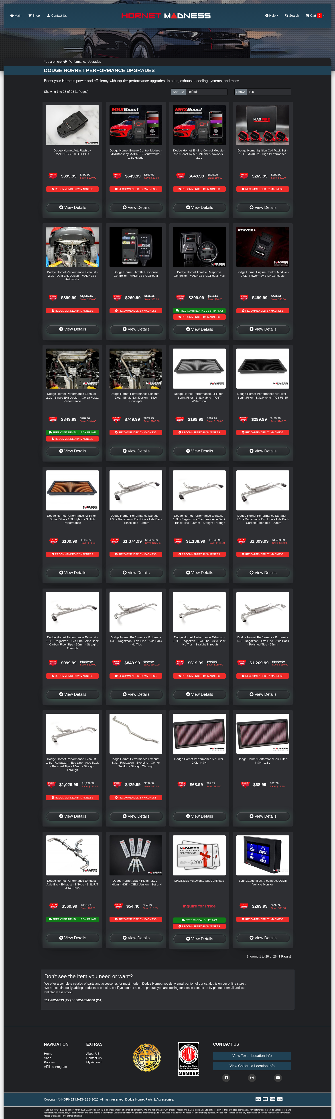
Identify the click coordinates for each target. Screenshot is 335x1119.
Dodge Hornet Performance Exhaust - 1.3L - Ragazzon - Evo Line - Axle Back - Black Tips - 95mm (136, 519)
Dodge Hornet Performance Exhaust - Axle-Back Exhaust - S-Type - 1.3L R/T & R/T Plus (72, 884)
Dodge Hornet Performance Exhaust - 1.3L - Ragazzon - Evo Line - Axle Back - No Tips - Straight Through (199, 641)
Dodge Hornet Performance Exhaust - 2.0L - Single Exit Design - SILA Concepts (135, 397)
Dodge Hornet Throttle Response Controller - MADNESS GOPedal (136, 273)
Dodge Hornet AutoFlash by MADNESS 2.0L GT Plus (72, 152)
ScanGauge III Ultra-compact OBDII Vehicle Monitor (263, 882)
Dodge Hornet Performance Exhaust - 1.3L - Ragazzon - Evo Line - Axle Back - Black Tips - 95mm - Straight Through (199, 519)
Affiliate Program (55, 1067)
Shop (34, 15)
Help (272, 15)
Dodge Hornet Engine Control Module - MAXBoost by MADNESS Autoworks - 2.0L (199, 154)
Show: (240, 92)
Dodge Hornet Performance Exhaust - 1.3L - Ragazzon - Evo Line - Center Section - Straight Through (135, 762)
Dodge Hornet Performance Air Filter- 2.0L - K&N (199, 760)
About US (93, 1053)
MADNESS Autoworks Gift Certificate (199, 880)
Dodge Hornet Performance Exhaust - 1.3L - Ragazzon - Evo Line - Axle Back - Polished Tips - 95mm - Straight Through (72, 764)
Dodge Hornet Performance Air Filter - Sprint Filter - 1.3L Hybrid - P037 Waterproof (199, 397)
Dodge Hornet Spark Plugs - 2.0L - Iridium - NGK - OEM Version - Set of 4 (136, 882)
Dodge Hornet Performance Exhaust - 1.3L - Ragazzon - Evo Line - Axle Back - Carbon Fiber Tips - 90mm (262, 519)
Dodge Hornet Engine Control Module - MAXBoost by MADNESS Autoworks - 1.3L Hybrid (136, 154)
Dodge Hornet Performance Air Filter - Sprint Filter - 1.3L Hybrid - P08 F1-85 (262, 395)
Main (15, 15)
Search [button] (292, 15)
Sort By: (178, 92)
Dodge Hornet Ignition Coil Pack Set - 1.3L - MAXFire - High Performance (263, 152)
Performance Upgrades (85, 61)
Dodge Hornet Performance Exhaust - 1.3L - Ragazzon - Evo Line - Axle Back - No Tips (136, 641)
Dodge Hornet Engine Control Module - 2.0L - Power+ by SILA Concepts (262, 273)
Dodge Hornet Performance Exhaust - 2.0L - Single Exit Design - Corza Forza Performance (72, 397)
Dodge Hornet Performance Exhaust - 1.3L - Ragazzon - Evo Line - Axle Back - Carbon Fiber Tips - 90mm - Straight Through (72, 643)
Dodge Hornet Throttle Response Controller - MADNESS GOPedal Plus (199, 273)
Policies (49, 1062)
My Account (94, 1062)
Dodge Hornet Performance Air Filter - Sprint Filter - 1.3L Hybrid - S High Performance (72, 519)
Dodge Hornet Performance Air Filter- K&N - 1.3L (263, 760)
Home (48, 1053)
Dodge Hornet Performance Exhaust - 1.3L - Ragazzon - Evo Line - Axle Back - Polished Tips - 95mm (262, 641)
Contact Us (57, 15)
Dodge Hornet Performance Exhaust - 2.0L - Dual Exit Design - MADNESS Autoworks (72, 275)
